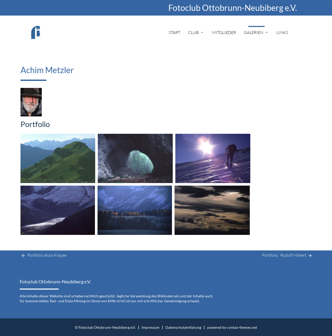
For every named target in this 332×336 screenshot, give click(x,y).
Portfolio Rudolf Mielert (287, 255)
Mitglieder (224, 32)
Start (174, 32)
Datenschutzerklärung (183, 327)
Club (196, 32)
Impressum (151, 327)
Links (282, 32)
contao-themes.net (242, 327)
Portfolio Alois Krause (43, 255)
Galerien (256, 32)
